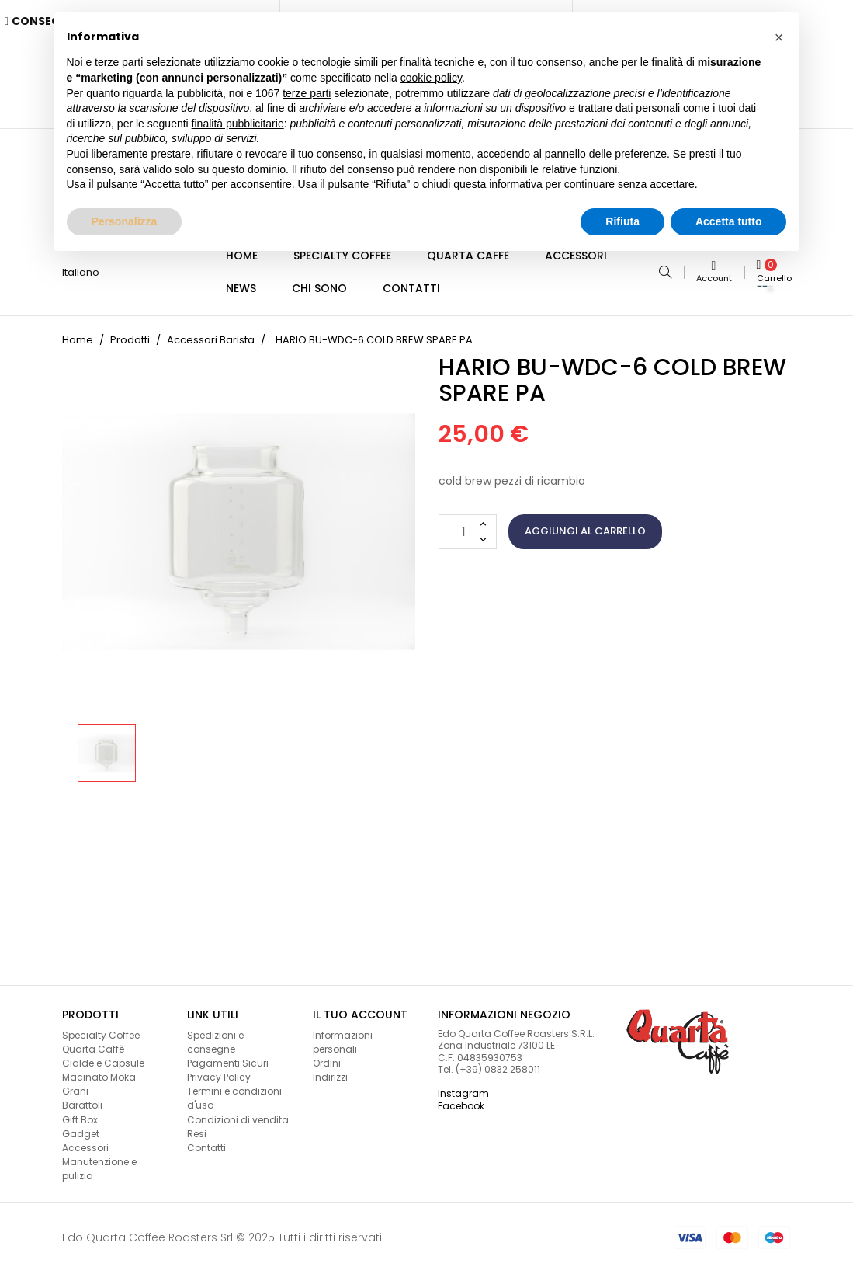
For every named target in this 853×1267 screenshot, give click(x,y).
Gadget (80, 1127)
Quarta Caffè (93, 1042)
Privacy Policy (219, 1070)
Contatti (206, 1141)
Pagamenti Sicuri (228, 1056)
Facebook (461, 1099)
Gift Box (80, 1113)
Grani (75, 1084)
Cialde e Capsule (103, 1056)
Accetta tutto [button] (728, 221)
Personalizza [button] (125, 221)
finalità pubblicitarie (238, 123)
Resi (196, 1127)
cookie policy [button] (431, 77)
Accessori (85, 1141)
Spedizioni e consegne (215, 1035)
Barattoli (82, 1098)
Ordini (327, 1056)
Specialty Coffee (101, 1029)
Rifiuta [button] (622, 221)
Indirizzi (330, 1070)
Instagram (463, 1087)
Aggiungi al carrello (585, 524)
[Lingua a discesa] (87, 269)
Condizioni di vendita (238, 1113)
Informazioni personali (343, 1035)
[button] (779, 37)
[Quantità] (468, 525)
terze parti (307, 93)
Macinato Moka (99, 1070)
